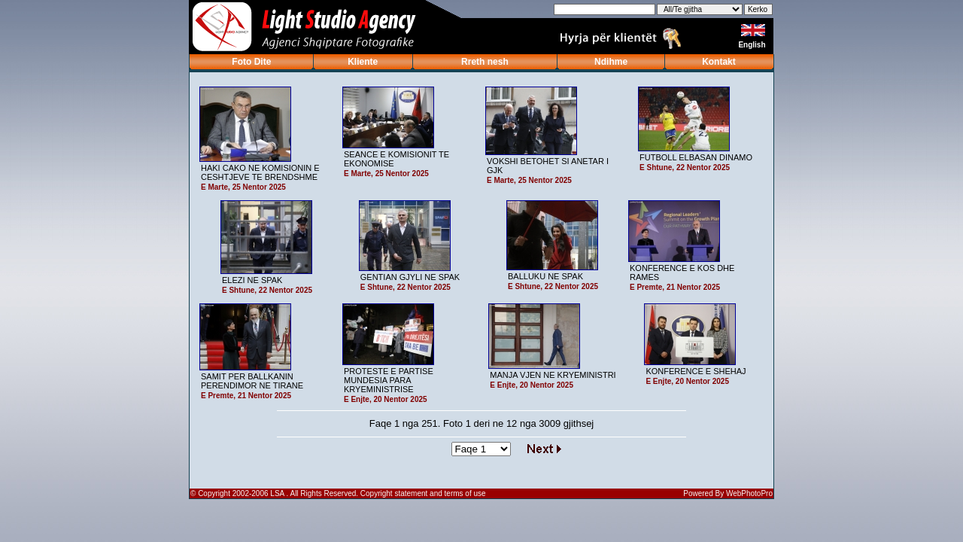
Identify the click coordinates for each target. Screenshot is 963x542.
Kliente (363, 61)
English (752, 45)
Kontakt (719, 61)
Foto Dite (251, 61)
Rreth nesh (485, 61)
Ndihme (610, 61)
